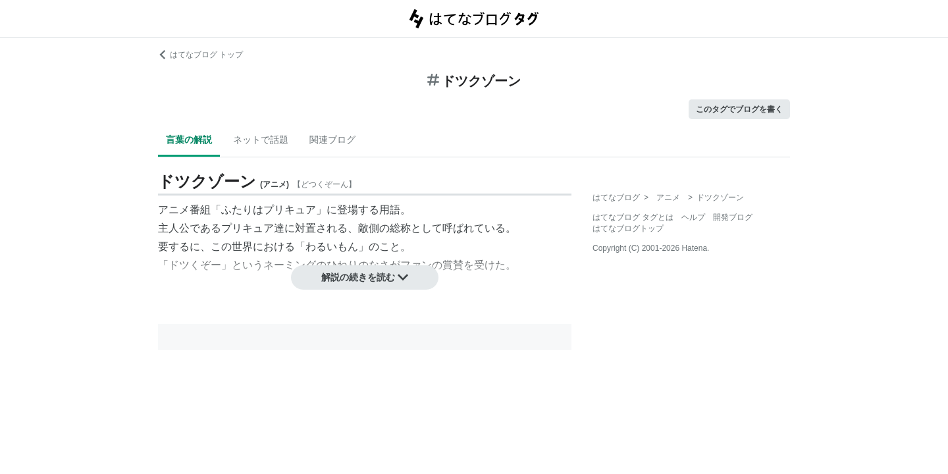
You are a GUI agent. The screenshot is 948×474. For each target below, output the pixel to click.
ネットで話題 (260, 139)
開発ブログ (732, 217)
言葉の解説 (189, 139)
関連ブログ (332, 139)
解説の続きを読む (364, 277)
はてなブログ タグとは (632, 217)
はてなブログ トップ (200, 54)
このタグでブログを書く (739, 109)
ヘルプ (693, 217)
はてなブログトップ (628, 228)
